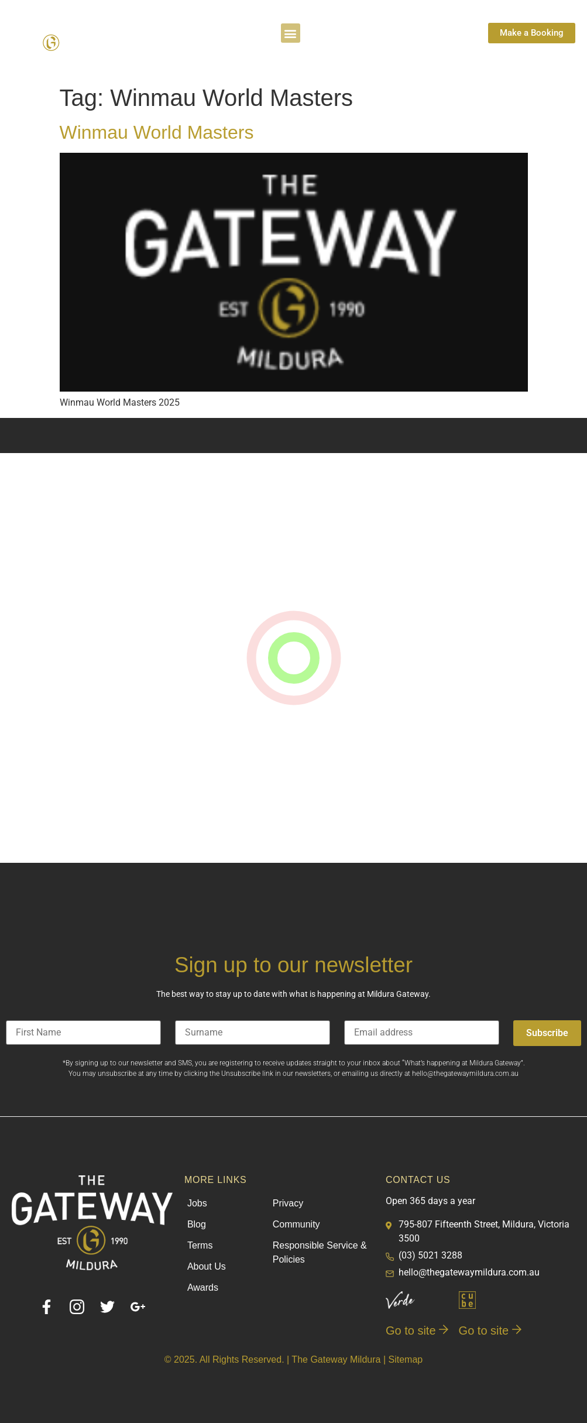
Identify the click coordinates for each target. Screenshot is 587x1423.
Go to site (417, 1330)
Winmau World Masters (157, 132)
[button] (290, 33)
